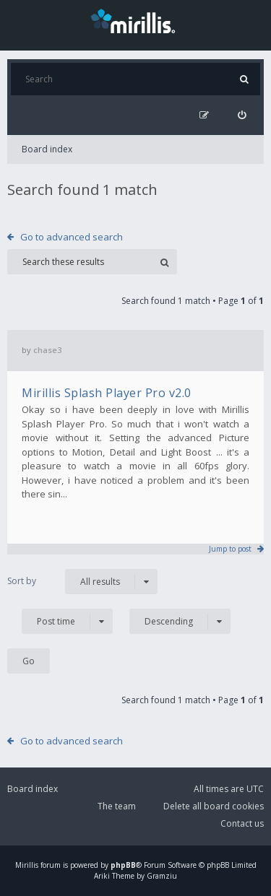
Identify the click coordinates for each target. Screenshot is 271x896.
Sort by (21, 581)
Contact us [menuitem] (242, 823)
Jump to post (230, 549)
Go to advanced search (71, 236)
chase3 (47, 349)
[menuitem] (241, 115)
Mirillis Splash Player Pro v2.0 (107, 393)
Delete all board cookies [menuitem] (213, 806)
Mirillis (26, 865)
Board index (47, 149)
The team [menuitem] (117, 806)
